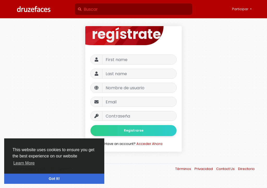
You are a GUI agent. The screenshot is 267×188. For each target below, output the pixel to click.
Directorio (246, 168)
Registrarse (133, 130)
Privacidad (204, 168)
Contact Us (225, 168)
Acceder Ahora (149, 143)
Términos (183, 168)
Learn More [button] (24, 163)
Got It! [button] (54, 179)
